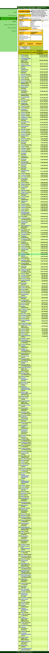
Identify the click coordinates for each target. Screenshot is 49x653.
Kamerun (23, 134)
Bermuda (23, 373)
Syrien (23, 140)
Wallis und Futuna (26, 641)
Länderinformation (12, 15)
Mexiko (23, 82)
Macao (23, 491)
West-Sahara (24, 645)
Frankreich (24, 71)
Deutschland (24, 87)
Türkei (23, 77)
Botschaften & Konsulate (10, 24)
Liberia (23, 487)
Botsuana (23, 382)
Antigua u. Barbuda (24, 349)
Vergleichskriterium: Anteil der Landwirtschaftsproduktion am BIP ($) (32, 8)
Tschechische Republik (24, 162)
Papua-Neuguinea (26, 225)
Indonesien (24, 76)
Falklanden (24, 416)
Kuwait (23, 318)
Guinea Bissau (25, 453)
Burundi (23, 292)
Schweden (24, 159)
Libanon (23, 485)
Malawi (23, 286)
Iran (22, 101)
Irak (22, 216)
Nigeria (23, 85)
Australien (24, 90)
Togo (22, 612)
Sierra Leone (24, 599)
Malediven (24, 493)
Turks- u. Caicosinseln (24, 618)
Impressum (14, 30)
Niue (22, 533)
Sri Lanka (23, 176)
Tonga (22, 614)
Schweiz (23, 592)
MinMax (14, 21)
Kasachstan (24, 187)
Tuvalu (23, 622)
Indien (22, 57)
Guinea (23, 273)
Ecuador (23, 198)
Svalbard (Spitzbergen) (24, 609)
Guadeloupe (24, 442)
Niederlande (24, 119)
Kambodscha (24, 465)
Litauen (23, 246)
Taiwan (23, 146)
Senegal (23, 234)
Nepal (22, 210)
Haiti (22, 456)
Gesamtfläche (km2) (24, 38)
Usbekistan (24, 625)
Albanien (24, 23)
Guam (22, 445)
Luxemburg (24, 310)
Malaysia (23, 114)
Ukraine (23, 112)
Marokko (23, 129)
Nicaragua (24, 270)
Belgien (23, 184)
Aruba (22, 353)
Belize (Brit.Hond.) (26, 367)
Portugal (23, 132)
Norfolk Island (25, 540)
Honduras (23, 260)
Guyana (23, 306)
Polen (22, 107)
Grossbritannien (25, 122)
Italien (22, 79)
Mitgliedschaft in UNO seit (24, 37)
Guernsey (23, 451)
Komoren (23, 473)
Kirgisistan (24, 269)
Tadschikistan (25, 294)
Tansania (23, 150)
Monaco (23, 514)
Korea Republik (25, 97)
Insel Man (23, 458)
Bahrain (23, 332)
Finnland (23, 151)
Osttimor (23, 544)
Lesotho (23, 317)
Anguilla (23, 346)
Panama (23, 263)
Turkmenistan (24, 249)
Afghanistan (24, 21)
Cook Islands (24, 408)
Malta (22, 496)
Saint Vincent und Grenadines (26, 575)
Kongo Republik (25, 320)
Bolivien (23, 256)
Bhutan (23, 376)
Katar (22, 334)
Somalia (23, 602)
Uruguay (23, 241)
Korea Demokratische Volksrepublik (25, 481)
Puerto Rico (24, 556)
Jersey (23, 463)
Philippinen (24, 117)
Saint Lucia (24, 567)
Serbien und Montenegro (24, 594)
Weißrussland (24, 193)
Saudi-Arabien (25, 136)
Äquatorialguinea (25, 335)
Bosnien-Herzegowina (24, 378)
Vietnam (23, 131)
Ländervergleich (31, 7)
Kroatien (23, 205)
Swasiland (24, 315)
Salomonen (24, 579)
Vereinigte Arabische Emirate (26, 633)
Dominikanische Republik (25, 213)
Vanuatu (23, 627)
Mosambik (24, 232)
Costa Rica (24, 218)
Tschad (23, 244)
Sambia (23, 254)
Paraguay (23, 236)
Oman (22, 289)
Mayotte (23, 508)
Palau (22, 551)
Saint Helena (24, 560)
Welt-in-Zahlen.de (22, 7)
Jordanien (24, 309)
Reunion (23, 559)
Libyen (23, 196)
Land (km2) (24, 39)
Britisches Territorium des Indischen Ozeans (26, 388)
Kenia (22, 186)
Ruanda (23, 277)
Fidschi (23, 422)
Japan (22, 64)
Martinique (24, 502)
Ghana (23, 182)
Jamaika (23, 300)
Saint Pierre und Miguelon (25, 571)
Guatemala (24, 448)
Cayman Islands (25, 401)
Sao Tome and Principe (25, 589)
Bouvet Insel (24, 383)
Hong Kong (24, 323)
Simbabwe (24, 248)
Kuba (22, 229)
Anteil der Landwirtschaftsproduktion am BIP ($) (36, 35)
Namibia (23, 303)
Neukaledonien (25, 523)
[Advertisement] (8, 63)
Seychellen (24, 597)
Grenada (23, 436)
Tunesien (23, 175)
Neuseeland (24, 178)
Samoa (23, 583)
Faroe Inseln (24, 419)
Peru (22, 554)
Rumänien (24, 142)
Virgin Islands (24, 637)
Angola (23, 204)
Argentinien (24, 103)
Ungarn (23, 173)
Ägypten (24, 22)
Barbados (23, 364)
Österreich (24, 164)
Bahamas (23, 359)
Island (22, 258)
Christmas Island (25, 405)
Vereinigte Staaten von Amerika (26, 59)
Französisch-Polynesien (24, 430)
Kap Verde (24, 468)
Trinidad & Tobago (26, 324)
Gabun (23, 304)
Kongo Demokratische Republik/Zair (25, 476)
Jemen (23, 209)
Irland (22, 460)
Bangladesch (24, 361)
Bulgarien (23, 192)
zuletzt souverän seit (24, 36)
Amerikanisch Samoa (24, 26)
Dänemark (24, 167)
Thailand (23, 106)
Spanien (23, 74)
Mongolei (23, 515)
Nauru (22, 520)
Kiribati (23, 470)
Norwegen (24, 153)
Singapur (23, 338)
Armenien (23, 278)
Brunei (23, 396)
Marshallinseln (25, 498)
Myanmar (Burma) (26, 65)
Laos (22, 252)
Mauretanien (24, 505)
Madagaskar (24, 222)
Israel (22, 462)
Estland (23, 291)
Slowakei (23, 221)
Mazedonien (24, 283)
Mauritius (23, 313)
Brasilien (23, 68)
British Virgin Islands (24, 393)
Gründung (24, 35)
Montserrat (24, 517)
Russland (23, 81)
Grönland (23, 439)
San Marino (24, 586)
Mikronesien (24, 509)
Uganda (23, 190)
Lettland (23, 287)
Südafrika (23, 138)
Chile (22, 145)
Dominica (23, 412)
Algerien (24, 25)
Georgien (23, 275)
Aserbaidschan (25, 356)
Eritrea (23, 330)
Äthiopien (23, 148)
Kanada (23, 94)
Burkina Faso (24, 398)
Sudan (23, 604)
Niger (22, 531)
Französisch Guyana (24, 426)
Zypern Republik (25, 280)
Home (15, 12)
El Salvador (24, 239)
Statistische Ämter (12, 27)
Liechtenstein (24, 488)
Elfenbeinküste (25, 170)
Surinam (23, 605)
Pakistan (23, 100)
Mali (22, 495)
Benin (22, 371)
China (22, 55)
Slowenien (24, 266)
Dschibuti (23, 415)
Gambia (23, 329)
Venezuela (24, 156)
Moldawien (24, 297)
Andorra (23, 344)
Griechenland (24, 126)
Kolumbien (24, 109)
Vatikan (23, 631)
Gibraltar (23, 435)
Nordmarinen (24, 536)
